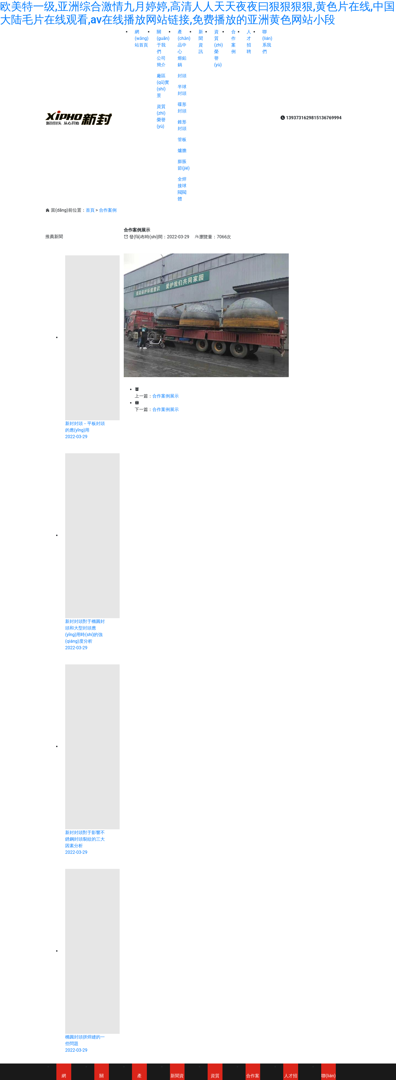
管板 (182, 139)
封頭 (182, 75)
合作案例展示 (165, 396)
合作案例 (108, 210)
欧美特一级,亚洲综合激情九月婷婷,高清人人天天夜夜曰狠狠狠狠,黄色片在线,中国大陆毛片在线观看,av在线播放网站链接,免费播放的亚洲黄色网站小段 (197, 13)
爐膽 (182, 150)
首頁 (90, 210)
